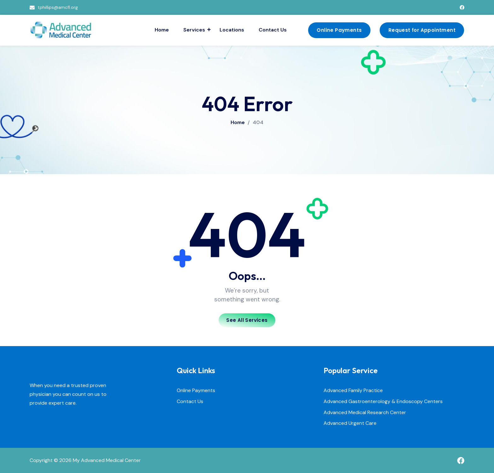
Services (195, 29)
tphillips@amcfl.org (58, 7)
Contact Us (273, 29)
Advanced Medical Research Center (365, 413)
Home (162, 29)
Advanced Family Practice (353, 391)
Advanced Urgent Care (350, 423)
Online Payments (196, 391)
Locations (232, 29)
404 (258, 122)
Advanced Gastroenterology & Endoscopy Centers (383, 402)
